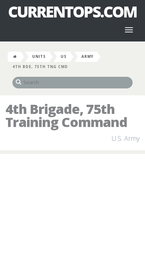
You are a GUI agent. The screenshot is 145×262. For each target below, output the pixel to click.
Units (39, 56)
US (63, 56)
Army (87, 56)
